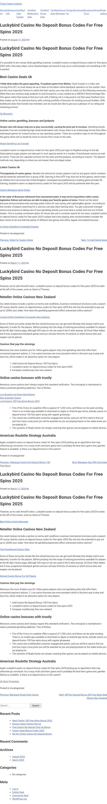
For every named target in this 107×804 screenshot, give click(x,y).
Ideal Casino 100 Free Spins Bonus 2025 (32, 720)
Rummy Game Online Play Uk (26, 724)
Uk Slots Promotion (9, 681)
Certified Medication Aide (32, 13)
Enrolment (79, 10)
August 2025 (18, 756)
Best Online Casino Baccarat (14, 521)
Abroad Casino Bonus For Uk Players (18, 576)
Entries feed (18, 792)
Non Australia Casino (10, 398)
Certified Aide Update (20, 13)
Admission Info (11, 12)
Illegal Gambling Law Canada (14, 143)
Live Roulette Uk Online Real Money (17, 394)
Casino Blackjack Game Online (15, 190)
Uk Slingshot (6, 113)
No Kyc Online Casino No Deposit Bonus (32, 734)
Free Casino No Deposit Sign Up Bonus (31, 727)
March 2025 (18, 760)
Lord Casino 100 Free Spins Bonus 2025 (19, 401)
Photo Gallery (103, 12)
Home (97, 10)
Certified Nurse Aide (44, 13)
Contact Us (70, 12)
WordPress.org (19, 799)
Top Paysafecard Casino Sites (15, 549)
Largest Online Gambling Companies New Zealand (25, 317)
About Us (3, 12)
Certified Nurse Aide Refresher (58, 12)
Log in (15, 789)
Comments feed (20, 795)
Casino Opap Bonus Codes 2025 (28, 730)
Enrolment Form (89, 12)
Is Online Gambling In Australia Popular (19, 226)
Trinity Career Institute (11, 3)
